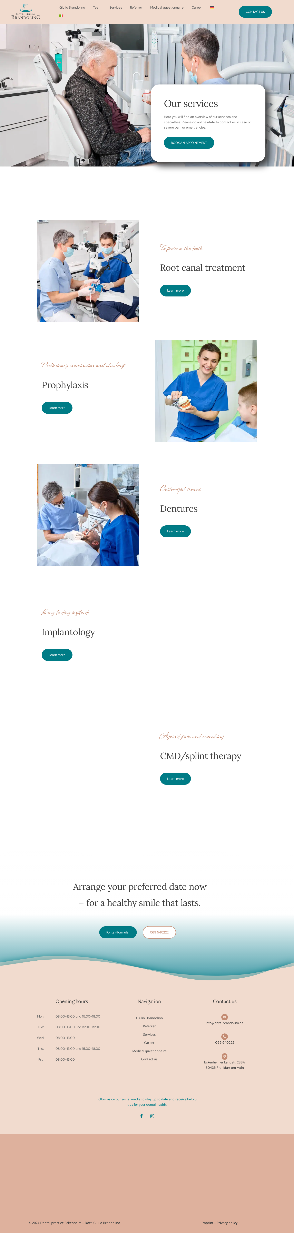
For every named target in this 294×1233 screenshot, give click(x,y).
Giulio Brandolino (72, 7)
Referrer (136, 7)
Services (115, 7)
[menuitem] (212, 7)
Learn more (175, 290)
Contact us (255, 12)
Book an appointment (189, 143)
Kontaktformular (118, 932)
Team (97, 7)
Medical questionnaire (167, 7)
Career (197, 7)
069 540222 (159, 932)
